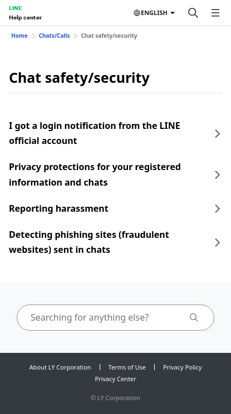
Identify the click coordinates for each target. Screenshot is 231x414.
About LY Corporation (60, 367)
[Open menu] (215, 13)
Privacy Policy (182, 367)
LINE (15, 8)
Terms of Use (127, 367)
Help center (25, 17)
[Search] (193, 13)
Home (19, 35)
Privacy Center (115, 379)
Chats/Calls (54, 35)
